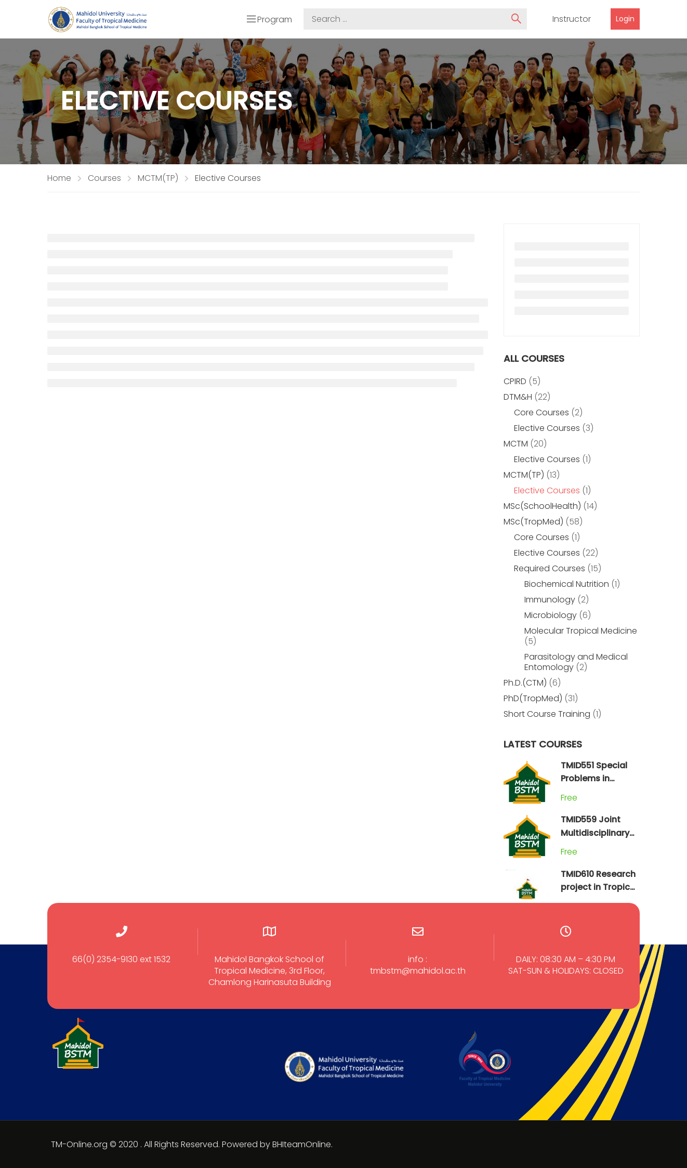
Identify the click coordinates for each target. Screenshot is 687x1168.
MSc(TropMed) (533, 522)
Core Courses (541, 412)
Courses (104, 178)
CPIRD (515, 381)
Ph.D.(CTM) (525, 683)
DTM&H (518, 397)
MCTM (516, 444)
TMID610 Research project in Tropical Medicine (599, 887)
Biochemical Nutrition (566, 584)
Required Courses (549, 568)
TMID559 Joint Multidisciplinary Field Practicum (595, 832)
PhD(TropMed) (533, 698)
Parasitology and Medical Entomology (576, 662)
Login (625, 19)
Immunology (549, 600)
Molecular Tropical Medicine (580, 631)
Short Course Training (547, 714)
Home (59, 178)
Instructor (571, 19)
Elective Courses (547, 428)
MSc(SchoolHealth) (542, 506)
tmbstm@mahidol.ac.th (418, 971)
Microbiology (550, 615)
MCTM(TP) (158, 178)
